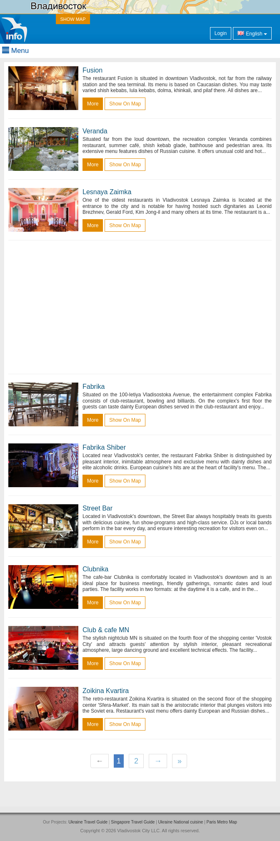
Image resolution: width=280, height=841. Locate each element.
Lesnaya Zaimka (106, 191)
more (92, 104)
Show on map (125, 104)
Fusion (92, 70)
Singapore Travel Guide (133, 822)
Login (221, 33)
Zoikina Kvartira (105, 690)
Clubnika (95, 569)
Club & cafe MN (105, 629)
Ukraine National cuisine (180, 822)
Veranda (95, 131)
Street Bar (97, 508)
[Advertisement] (140, 307)
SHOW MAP (72, 19)
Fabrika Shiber (104, 447)
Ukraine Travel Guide (88, 822)
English (252, 33)
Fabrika (93, 386)
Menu (15, 51)
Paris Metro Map (222, 822)
